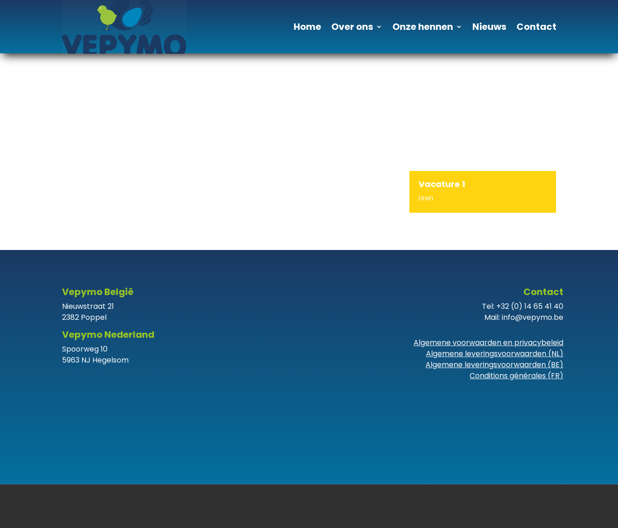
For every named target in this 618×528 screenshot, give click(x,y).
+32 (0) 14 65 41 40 (529, 306)
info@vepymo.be (532, 317)
